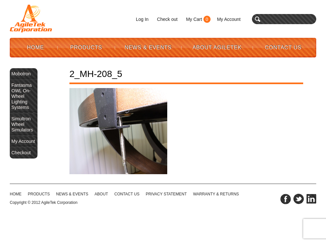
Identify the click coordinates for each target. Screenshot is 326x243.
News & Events (148, 47)
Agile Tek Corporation (31, 19)
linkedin (311, 199)
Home (35, 47)
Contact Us (283, 47)
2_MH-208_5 (95, 74)
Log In (142, 19)
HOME (16, 194)
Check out (167, 19)
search (257, 19)
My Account (229, 19)
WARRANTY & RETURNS (216, 194)
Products (86, 47)
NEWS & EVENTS (72, 194)
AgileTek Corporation (59, 202)
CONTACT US (127, 194)
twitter (298, 199)
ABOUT (101, 194)
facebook (285, 199)
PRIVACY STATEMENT (166, 194)
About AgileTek (217, 47)
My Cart (194, 19)
